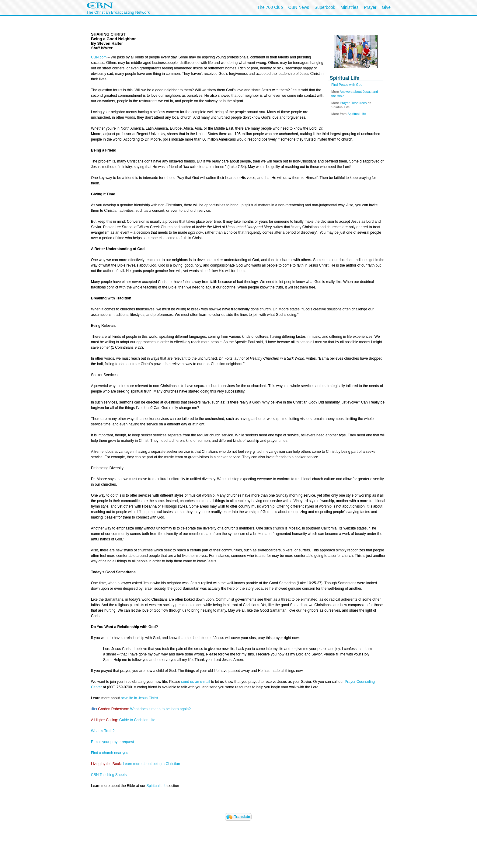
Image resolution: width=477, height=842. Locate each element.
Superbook (325, 7)
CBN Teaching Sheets (109, 775)
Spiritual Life (356, 114)
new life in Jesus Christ (139, 698)
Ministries (349, 7)
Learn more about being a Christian (151, 764)
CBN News (298, 7)
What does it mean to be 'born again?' (160, 709)
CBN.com (98, 57)
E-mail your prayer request (112, 742)
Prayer (370, 7)
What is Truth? (102, 731)
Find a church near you (109, 753)
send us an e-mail (195, 682)
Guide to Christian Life (137, 720)
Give (386, 7)
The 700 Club (270, 7)
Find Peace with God (346, 84)
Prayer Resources (353, 103)
